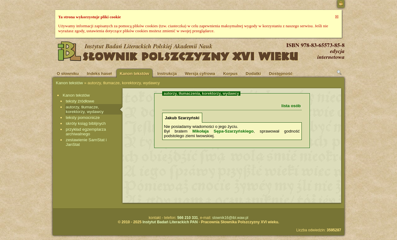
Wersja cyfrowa (200, 73)
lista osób (291, 105)
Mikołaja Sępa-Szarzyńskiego (222, 131)
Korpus (230, 73)
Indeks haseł (99, 73)
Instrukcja (167, 73)
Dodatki (253, 73)
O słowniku (68, 73)
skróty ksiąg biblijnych (86, 123)
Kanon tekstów (134, 73)
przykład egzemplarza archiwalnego (86, 131)
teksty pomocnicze (83, 117)
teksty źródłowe (80, 101)
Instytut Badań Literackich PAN (170, 222)
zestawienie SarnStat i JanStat (86, 142)
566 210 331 (187, 218)
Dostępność (280, 73)
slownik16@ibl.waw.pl (230, 218)
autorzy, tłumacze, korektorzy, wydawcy (85, 109)
